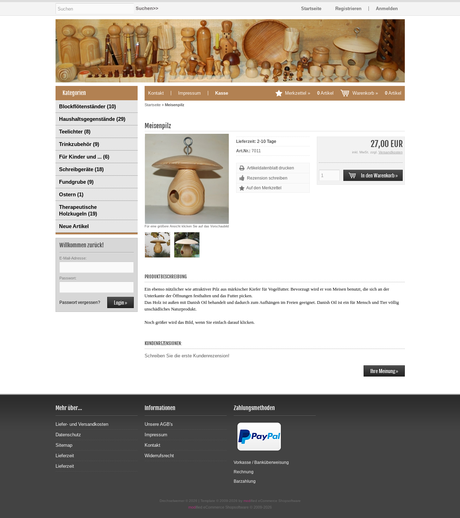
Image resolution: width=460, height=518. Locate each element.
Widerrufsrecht (159, 455)
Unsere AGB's (159, 424)
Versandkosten (391, 152)
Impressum (189, 93)
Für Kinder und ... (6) (84, 157)
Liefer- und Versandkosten (82, 424)
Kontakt (156, 93)
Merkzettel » (309, 93)
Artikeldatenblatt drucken (270, 168)
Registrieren (348, 8)
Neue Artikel (74, 226)
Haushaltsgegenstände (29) (92, 119)
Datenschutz (68, 434)
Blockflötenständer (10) (87, 106)
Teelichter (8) (74, 131)
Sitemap (64, 445)
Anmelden (387, 8)
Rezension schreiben (267, 178)
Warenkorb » (376, 93)
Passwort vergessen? (79, 302)
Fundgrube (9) (76, 182)
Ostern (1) (71, 194)
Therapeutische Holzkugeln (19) (78, 210)
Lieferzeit (65, 455)
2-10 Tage (266, 141)
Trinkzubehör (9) (79, 144)
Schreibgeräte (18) (81, 169)
